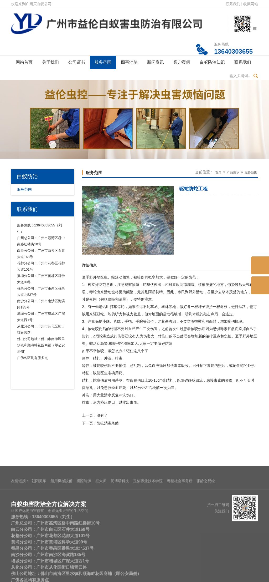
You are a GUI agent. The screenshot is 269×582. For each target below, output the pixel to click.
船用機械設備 (61, 527)
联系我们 (233, 4)
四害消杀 (129, 62)
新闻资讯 (155, 62)
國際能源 (83, 527)
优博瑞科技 (120, 527)
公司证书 (76, 62)
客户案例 (181, 62)
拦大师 (100, 527)
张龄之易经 (205, 527)
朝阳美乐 (39, 527)
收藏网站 (250, 4)
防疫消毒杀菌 (108, 423)
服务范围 (103, 62)
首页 (218, 172)
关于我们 (50, 62)
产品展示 (233, 172)
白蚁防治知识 (212, 62)
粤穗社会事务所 (180, 527)
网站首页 (24, 62)
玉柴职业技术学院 (148, 527)
